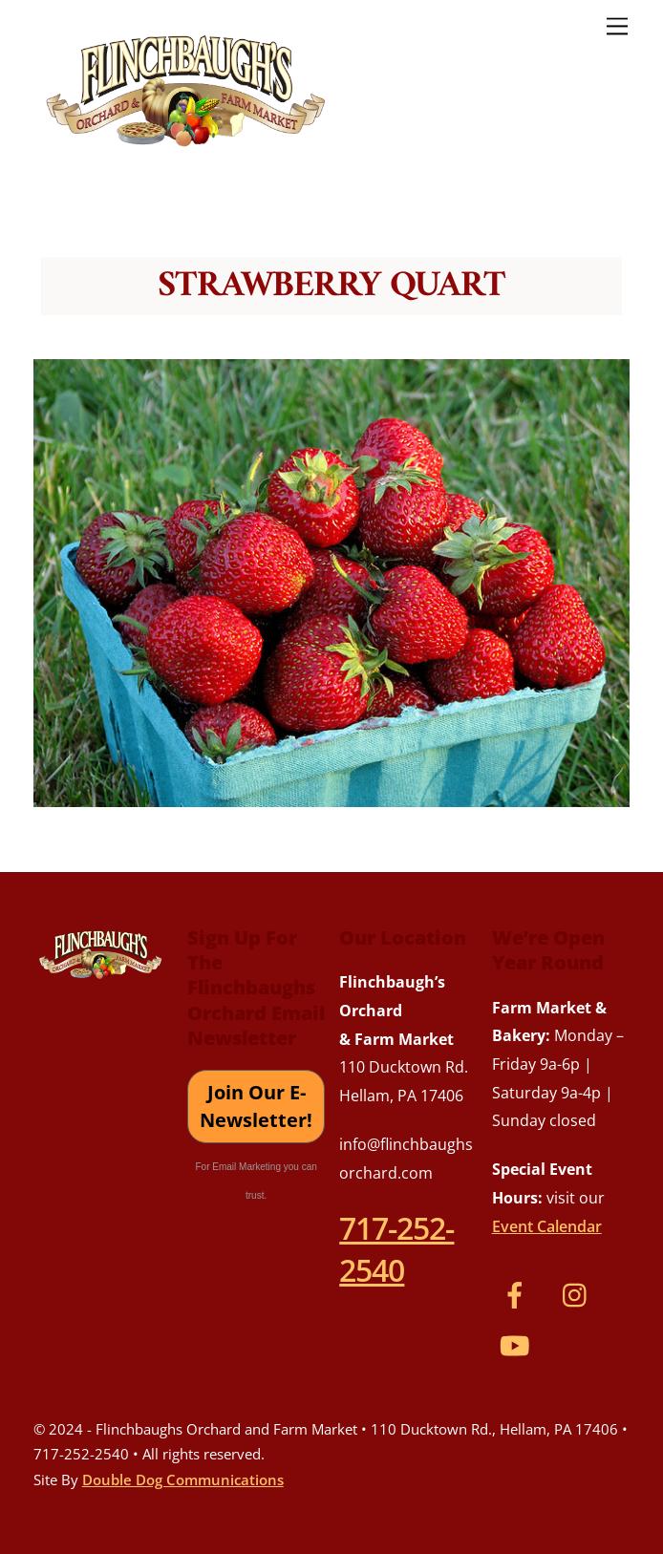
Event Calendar (547, 1226)
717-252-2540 (396, 1248)
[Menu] (617, 25)
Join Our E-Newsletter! (256, 1106)
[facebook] (518, 1293)
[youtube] (518, 1343)
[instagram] (579, 1293)
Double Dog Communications (183, 1479)
